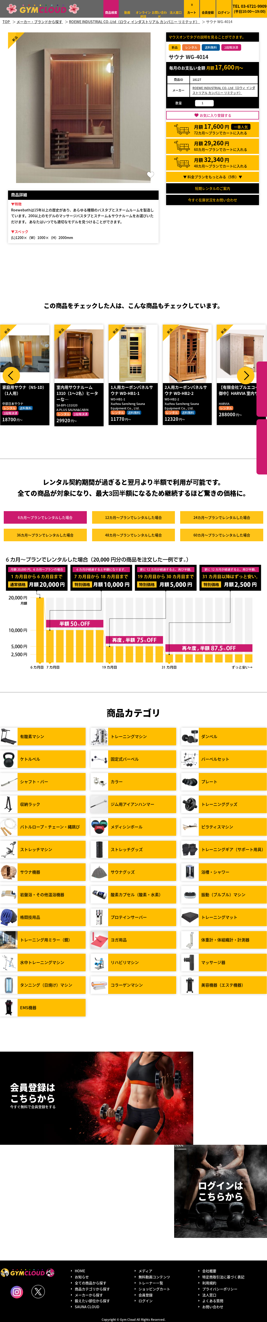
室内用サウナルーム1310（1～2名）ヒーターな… (78, 393)
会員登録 (208, 12)
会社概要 (209, 1270)
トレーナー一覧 (151, 1282)
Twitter (38, 1291)
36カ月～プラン (45, 534)
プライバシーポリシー (219, 1288)
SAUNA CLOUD (87, 1306)
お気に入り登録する (215, 115)
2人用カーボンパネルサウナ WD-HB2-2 (187, 390)
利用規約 (209, 1282)
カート (191, 9)
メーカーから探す (89, 1294)
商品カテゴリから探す (92, 1288)
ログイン (224, 12)
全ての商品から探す (90, 1282)
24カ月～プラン (221, 517)
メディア (145, 1270)
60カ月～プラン (221, 534)
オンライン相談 (143, 14)
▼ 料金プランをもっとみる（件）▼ (212, 176)
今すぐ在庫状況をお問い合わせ (212, 199)
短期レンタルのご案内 (212, 188)
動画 (127, 12)
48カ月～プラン (133, 534)
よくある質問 (212, 1300)
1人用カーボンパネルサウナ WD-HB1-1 (133, 390)
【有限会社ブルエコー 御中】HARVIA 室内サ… (241, 390)
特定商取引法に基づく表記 (223, 1276)
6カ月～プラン (45, 517)
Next (245, 375)
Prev (11, 375)
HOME (80, 1270)
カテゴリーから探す (261, 389)
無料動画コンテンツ (154, 1276)
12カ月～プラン (133, 517)
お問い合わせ (159, 14)
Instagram (17, 1292)
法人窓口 (176, 12)
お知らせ (82, 1276)
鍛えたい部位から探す (261, 446)
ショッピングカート (154, 1288)
